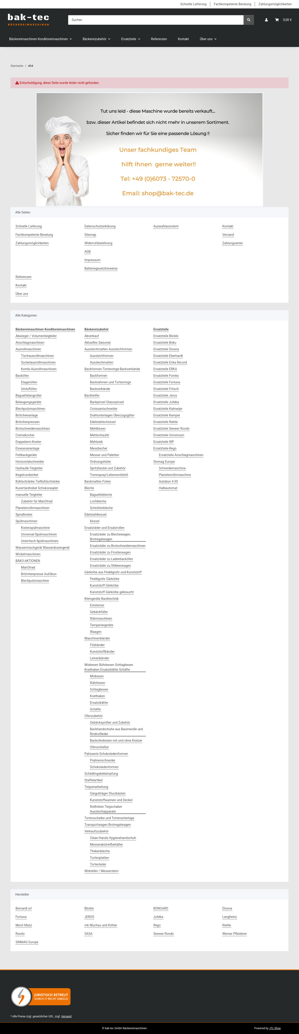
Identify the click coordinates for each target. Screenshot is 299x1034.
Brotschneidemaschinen (33, 428)
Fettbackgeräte (26, 455)
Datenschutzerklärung (99, 226)
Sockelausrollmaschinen (38, 362)
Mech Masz (24, 925)
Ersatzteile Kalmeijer (167, 408)
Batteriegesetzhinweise (101, 268)
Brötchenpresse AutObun (39, 574)
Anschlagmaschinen (30, 342)
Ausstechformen (101, 356)
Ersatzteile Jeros (165, 395)
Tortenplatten (99, 858)
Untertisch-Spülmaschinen (39, 541)
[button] (266, 20)
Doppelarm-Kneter (28, 442)
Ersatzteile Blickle (165, 336)
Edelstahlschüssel (102, 422)
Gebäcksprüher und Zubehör (110, 722)
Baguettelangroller (29, 395)
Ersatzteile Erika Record (170, 362)
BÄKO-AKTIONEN (28, 561)
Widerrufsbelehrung (98, 243)
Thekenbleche (100, 851)
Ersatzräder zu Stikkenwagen (110, 565)
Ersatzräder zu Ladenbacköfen (111, 559)
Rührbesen (97, 683)
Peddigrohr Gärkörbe (104, 579)
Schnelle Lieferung (193, 4)
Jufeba (158, 917)
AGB (87, 251)
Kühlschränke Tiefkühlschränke (38, 481)
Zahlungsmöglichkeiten (275, 4)
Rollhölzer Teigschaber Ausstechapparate (106, 809)
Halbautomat (168, 488)
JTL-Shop (275, 1028)
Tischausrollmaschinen (37, 356)
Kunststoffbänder (102, 651)
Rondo (20, 933)
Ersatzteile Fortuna (166, 382)
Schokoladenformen (104, 767)
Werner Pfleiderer (234, 933)
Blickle (89, 908)
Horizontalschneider (30, 461)
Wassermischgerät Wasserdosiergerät (43, 547)
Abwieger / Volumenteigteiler (36, 336)
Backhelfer (92, 395)
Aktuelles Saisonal (97, 342)
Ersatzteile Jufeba (166, 402)
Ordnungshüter (100, 461)
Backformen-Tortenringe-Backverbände (112, 369)
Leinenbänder (99, 658)
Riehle (226, 925)
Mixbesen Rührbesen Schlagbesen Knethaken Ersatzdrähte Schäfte (108, 667)
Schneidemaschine (172, 468)
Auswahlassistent (165, 226)
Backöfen (22, 375)
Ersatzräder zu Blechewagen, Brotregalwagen (110, 537)
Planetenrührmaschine (175, 475)
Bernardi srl (24, 908)
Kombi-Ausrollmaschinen (39, 369)
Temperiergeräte (101, 625)
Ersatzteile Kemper (166, 415)
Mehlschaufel (99, 435)
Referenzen (159, 39)
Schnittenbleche (101, 508)
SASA (88, 933)
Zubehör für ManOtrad (36, 501)
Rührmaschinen (101, 618)
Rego (157, 925)
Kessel (94, 521)
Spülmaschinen (26, 521)
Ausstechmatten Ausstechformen (108, 349)
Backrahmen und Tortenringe (110, 382)
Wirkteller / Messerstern (101, 871)
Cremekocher (25, 435)
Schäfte (95, 709)
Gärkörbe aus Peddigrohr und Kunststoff (113, 572)
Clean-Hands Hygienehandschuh (113, 838)
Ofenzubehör (93, 716)
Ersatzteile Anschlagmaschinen (181, 455)
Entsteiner (97, 605)
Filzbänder (97, 645)
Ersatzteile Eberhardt (168, 356)
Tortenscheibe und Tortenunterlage (109, 818)
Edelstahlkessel (95, 514)
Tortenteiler (98, 864)
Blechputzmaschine (35, 580)
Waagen (95, 632)
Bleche (89, 488)
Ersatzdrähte (99, 702)
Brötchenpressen (28, 422)
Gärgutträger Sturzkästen (108, 793)
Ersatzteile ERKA (165, 369)
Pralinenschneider (102, 760)
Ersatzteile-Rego (164, 448)
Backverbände (100, 389)
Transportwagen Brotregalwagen (107, 824)
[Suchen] (156, 20)
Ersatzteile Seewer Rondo (171, 428)
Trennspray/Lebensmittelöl (109, 475)
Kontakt (183, 39)
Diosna (227, 908)
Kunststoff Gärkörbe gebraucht (112, 592)
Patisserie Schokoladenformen (106, 754)
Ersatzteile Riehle (165, 422)
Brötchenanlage (27, 415)
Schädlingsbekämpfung (101, 773)
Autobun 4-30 (168, 481)
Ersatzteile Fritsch (166, 389)
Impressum (92, 260)
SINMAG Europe (27, 942)
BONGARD (160, 908)
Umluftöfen (29, 389)
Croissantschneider (103, 408)
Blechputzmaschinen (30, 408)
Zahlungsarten (232, 243)
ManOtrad (28, 567)
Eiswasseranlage (27, 448)
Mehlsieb (96, 442)
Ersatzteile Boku (164, 342)
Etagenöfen (29, 382)
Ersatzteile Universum (168, 435)
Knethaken (97, 696)
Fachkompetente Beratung (232, 4)
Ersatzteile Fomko (166, 375)
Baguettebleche (101, 494)
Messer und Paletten (104, 455)
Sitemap (90, 234)
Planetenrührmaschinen (32, 508)
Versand (228, 234)
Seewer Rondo (163, 933)
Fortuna (21, 917)
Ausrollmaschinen (28, 349)
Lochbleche (98, 501)
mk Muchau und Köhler (100, 925)
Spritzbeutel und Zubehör (108, 468)
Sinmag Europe (164, 461)
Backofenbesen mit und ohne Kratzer (116, 740)
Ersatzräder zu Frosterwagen (110, 552)
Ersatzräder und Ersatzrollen (104, 528)
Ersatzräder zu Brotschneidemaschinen (117, 546)
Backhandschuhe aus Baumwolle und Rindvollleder (116, 731)
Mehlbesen (97, 428)
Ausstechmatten (101, 362)
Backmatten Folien (97, 481)
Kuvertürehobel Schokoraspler (37, 488)
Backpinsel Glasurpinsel (107, 402)
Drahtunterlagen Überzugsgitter (112, 415)
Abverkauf (91, 336)
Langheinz (229, 917)
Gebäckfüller (99, 612)
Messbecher (99, 448)
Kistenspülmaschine (35, 528)
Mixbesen (97, 676)
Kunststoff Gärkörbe (104, 585)
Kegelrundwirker (27, 475)
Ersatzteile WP (163, 442)
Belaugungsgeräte (28, 402)
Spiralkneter (24, 514)
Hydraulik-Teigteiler (29, 468)
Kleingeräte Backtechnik (101, 598)
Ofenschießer (99, 747)
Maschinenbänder (97, 638)
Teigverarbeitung (96, 787)
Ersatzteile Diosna (166, 349)
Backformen (98, 375)
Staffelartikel (93, 780)
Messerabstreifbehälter (106, 844)
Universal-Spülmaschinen (39, 534)
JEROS (89, 917)
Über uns (22, 294)
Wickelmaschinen (28, 554)
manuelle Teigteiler (29, 494)
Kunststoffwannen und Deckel (111, 800)
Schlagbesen (99, 689)
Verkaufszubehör (96, 831)
